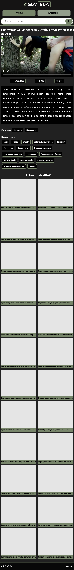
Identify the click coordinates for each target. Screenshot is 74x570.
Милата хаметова (45, 160)
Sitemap (69, 566)
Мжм (6, 142)
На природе (31, 130)
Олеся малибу (26, 160)
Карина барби (10, 160)
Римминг (61, 142)
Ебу (37, 4)
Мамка (15, 142)
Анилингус (8, 148)
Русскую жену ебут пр (51, 154)
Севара (32, 166)
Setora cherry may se (43, 142)
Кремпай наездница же (14, 166)
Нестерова (31, 154)
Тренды (19, 13)
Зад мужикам (23, 148)
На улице (17, 130)
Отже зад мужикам (42, 148)
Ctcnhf (26, 142)
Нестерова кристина (13, 154)
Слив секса (6, 566)
